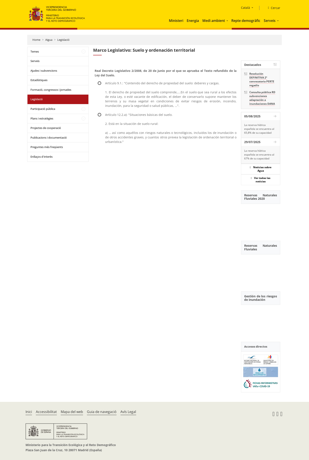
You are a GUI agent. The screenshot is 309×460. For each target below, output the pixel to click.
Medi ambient (213, 20)
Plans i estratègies (41, 118)
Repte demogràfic (245, 20)
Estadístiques (38, 80)
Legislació (63, 40)
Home (36, 40)
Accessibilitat (46, 411)
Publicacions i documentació (48, 137)
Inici (29, 411)
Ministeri (176, 20)
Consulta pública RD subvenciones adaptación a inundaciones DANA (262, 98)
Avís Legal (128, 411)
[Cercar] (272, 8)
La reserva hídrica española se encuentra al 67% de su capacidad (259, 154)
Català (245, 8)
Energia (193, 20)
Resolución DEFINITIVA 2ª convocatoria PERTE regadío (261, 79)
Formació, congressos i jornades (50, 90)
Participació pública (42, 109)
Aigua (48, 40)
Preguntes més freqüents (46, 147)
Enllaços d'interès (41, 157)
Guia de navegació (102, 411)
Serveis (270, 20)
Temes (34, 51)
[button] (228, 21)
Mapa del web (72, 411)
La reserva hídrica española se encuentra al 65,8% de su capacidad (259, 129)
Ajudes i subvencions (43, 71)
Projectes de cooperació (45, 128)
